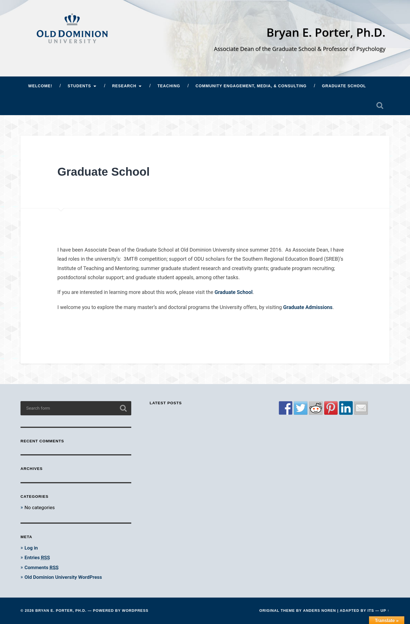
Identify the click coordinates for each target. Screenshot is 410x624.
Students (79, 86)
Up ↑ (385, 610)
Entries (37, 557)
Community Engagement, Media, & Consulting (251, 86)
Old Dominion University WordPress (63, 577)
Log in (31, 548)
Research (124, 86)
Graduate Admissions (307, 307)
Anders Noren (319, 610)
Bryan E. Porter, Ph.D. (326, 32)
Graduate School (344, 86)
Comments (41, 567)
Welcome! (40, 86)
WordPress (135, 610)
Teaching (168, 86)
